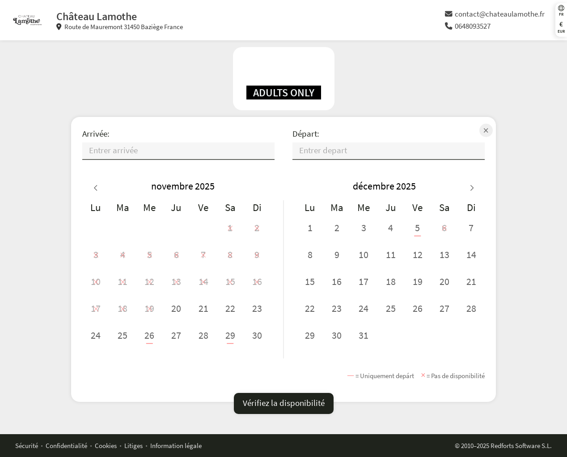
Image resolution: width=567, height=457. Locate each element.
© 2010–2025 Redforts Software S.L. (503, 445)
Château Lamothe (96, 16)
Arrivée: (96, 134)
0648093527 (468, 26)
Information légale (176, 445)
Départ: (305, 134)
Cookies (106, 445)
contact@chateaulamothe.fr (495, 14)
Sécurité (26, 445)
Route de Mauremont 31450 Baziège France (119, 26)
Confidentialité (66, 445)
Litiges (133, 445)
